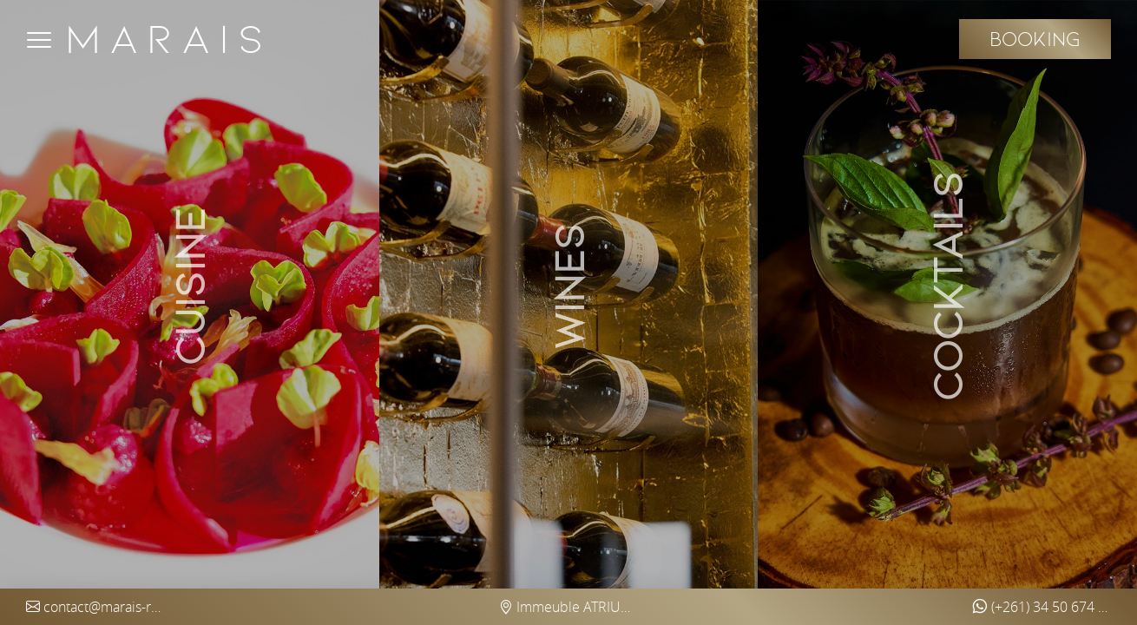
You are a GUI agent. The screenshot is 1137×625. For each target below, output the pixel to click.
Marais (169, 39)
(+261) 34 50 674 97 (1041, 606)
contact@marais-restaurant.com (95, 606)
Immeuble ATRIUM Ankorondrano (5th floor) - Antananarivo (568, 606)
